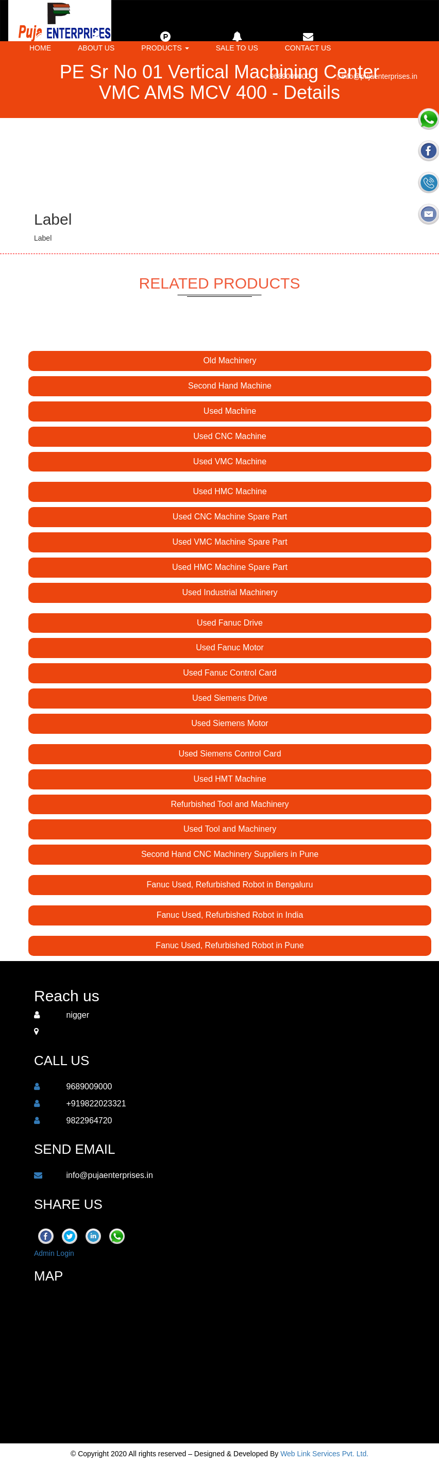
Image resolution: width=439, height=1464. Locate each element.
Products (165, 41)
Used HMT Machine (229, 779)
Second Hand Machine (230, 385)
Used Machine (230, 411)
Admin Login (54, 1253)
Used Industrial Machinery (230, 592)
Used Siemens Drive (229, 698)
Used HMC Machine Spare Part (230, 567)
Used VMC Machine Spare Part (229, 541)
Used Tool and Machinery (229, 828)
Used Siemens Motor (229, 723)
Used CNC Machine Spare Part (230, 516)
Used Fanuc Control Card (229, 672)
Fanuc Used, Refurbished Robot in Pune (229, 945)
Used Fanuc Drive (230, 622)
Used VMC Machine (229, 461)
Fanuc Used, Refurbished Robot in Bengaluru (230, 884)
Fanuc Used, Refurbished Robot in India (230, 915)
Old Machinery (229, 360)
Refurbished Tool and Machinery (230, 804)
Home (40, 41)
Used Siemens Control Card (229, 753)
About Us (96, 41)
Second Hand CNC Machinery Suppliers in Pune (229, 854)
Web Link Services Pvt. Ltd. (324, 1454)
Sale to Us (237, 41)
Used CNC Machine (229, 436)
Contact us (308, 41)
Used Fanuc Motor (230, 647)
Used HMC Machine (229, 491)
